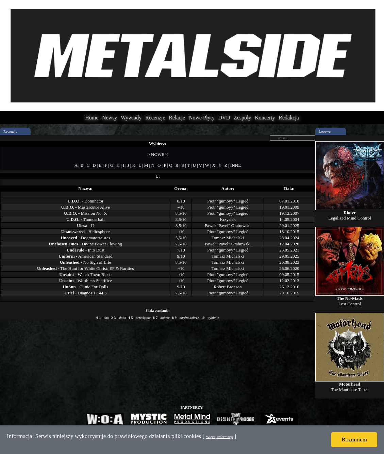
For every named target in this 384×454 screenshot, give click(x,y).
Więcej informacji (219, 437)
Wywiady (131, 117)
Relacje (177, 117)
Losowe (325, 131)
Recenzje (155, 117)
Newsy (109, 117)
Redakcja (289, 117)
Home (91, 117)
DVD (224, 117)
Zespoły (242, 117)
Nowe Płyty (202, 117)
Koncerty (265, 117)
